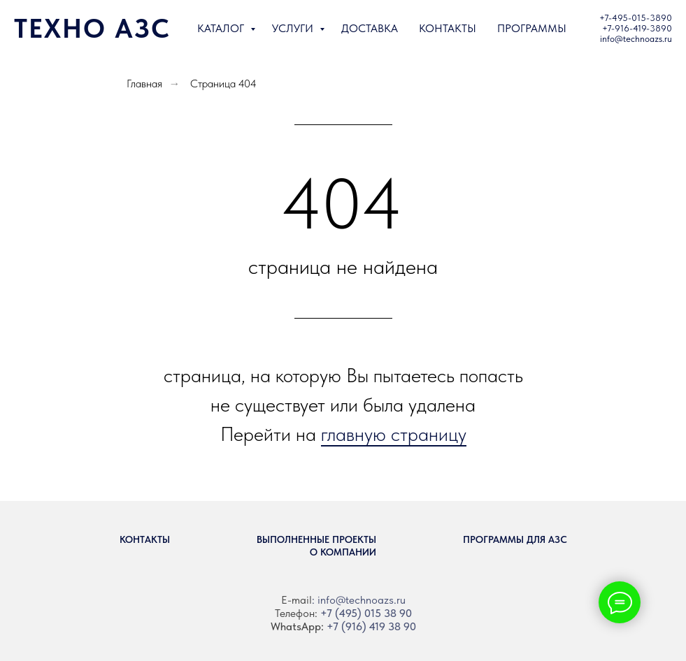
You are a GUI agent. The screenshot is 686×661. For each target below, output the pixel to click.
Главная (144, 83)
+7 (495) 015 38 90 (366, 613)
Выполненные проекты (316, 539)
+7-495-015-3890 (635, 18)
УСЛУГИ (294, 28)
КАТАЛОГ (222, 28)
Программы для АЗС (515, 539)
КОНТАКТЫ (447, 28)
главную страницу (393, 434)
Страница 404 (223, 83)
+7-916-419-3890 (637, 28)
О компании (343, 552)
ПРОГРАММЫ (531, 28)
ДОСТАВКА (369, 28)
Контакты (145, 539)
